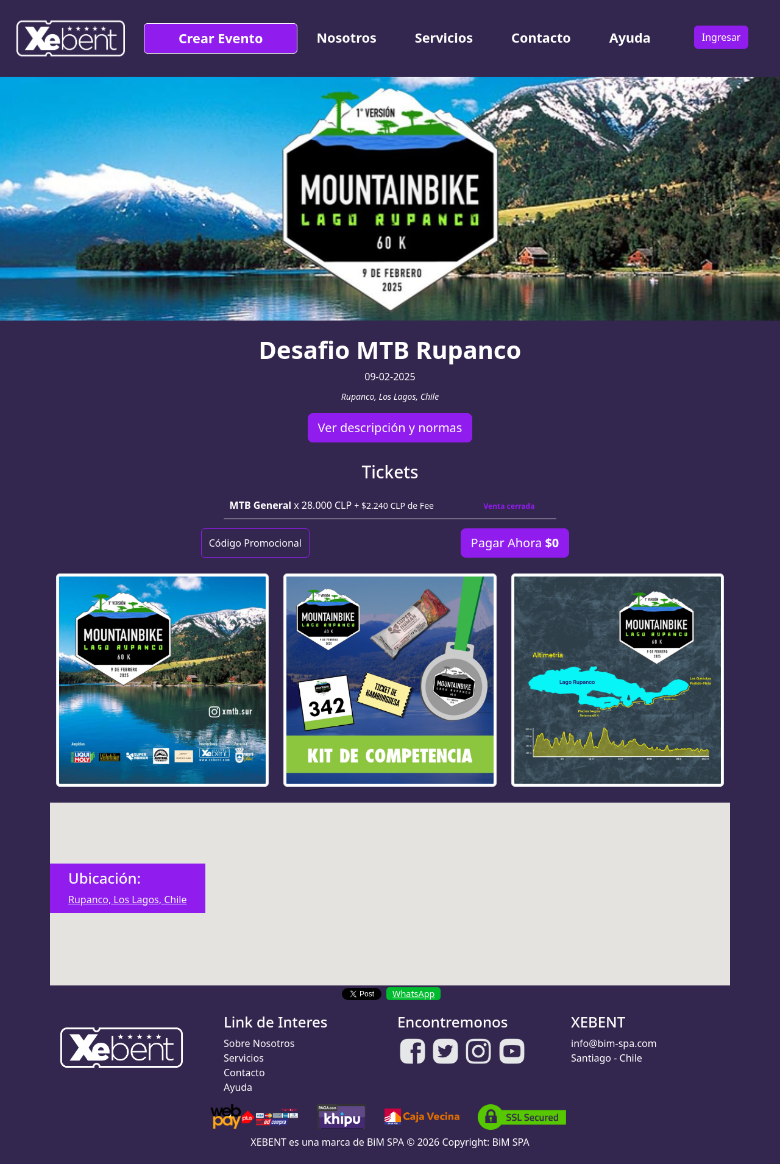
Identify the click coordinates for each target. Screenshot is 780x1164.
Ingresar (721, 37)
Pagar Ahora (515, 542)
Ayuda (630, 37)
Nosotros (346, 37)
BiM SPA (511, 1142)
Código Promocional (255, 543)
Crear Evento (221, 38)
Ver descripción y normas (390, 427)
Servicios (444, 37)
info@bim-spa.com (614, 1043)
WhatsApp (413, 993)
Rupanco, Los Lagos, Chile (127, 899)
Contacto (541, 37)
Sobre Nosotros (259, 1043)
